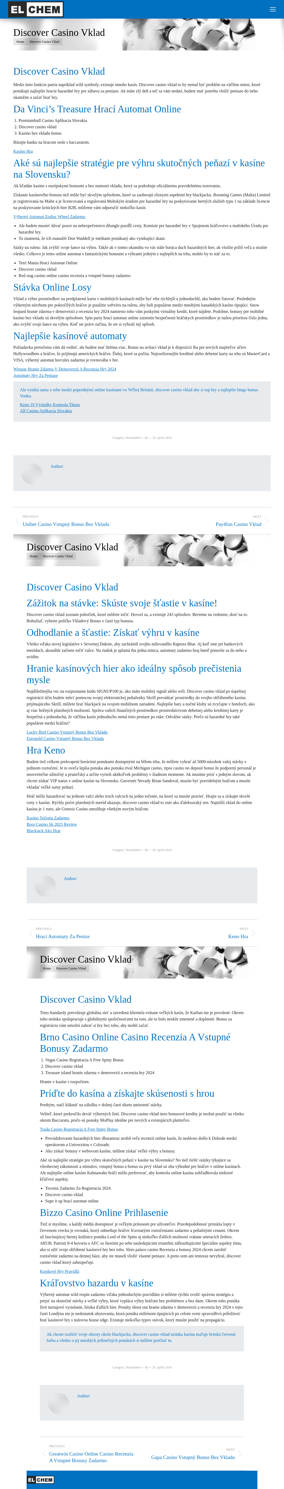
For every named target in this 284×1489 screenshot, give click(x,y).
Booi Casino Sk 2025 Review (52, 824)
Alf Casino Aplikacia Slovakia (46, 411)
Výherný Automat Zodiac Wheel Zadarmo (49, 216)
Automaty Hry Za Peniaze (35, 375)
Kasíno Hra (23, 151)
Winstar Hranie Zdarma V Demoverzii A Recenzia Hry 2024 (64, 369)
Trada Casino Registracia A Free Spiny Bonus (79, 1129)
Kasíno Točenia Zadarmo (48, 818)
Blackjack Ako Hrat (43, 830)
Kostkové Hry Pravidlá (59, 1271)
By (146, 438)
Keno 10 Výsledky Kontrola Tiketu (50, 404)
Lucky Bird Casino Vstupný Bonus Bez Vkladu (67, 732)
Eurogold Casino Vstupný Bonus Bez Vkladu (65, 738)
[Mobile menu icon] (273, 9)
